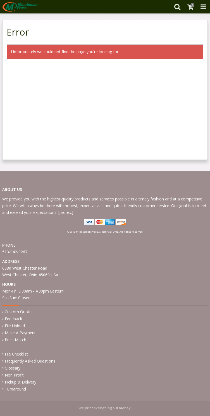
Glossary (12, 368)
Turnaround (15, 389)
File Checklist (16, 354)
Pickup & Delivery (20, 382)
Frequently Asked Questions (30, 361)
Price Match (15, 339)
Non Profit (14, 375)
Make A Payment (20, 332)
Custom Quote (18, 311)
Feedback (13, 318)
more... (65, 212)
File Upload (15, 325)
